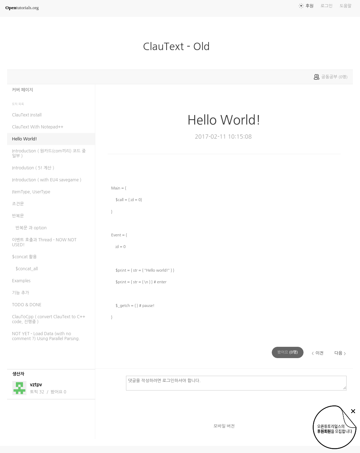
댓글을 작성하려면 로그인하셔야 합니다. (236, 382)
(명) (287, 352)
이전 (320, 353)
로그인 (326, 6)
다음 (338, 353)
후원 (310, 6)
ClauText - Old (179, 47)
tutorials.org (22, 7)
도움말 (346, 6)
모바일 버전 (224, 426)
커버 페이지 (22, 90)
